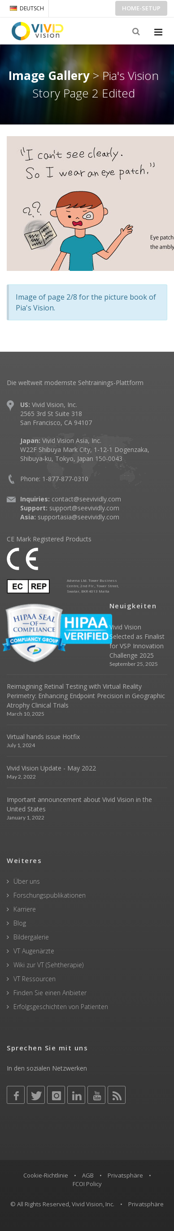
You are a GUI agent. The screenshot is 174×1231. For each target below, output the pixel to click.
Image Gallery (49, 75)
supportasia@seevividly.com (78, 517)
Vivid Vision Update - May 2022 (51, 768)
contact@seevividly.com (86, 499)
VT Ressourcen (34, 978)
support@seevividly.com (84, 508)
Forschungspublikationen (49, 895)
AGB (88, 1175)
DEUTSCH (27, 8)
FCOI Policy (87, 1184)
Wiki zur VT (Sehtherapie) (48, 965)
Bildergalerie (31, 937)
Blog (19, 923)
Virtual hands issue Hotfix (43, 736)
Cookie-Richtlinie (45, 1175)
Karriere (24, 909)
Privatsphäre (125, 1175)
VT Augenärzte (33, 951)
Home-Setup (141, 8)
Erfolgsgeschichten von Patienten (60, 1006)
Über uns (26, 881)
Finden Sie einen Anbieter (50, 992)
